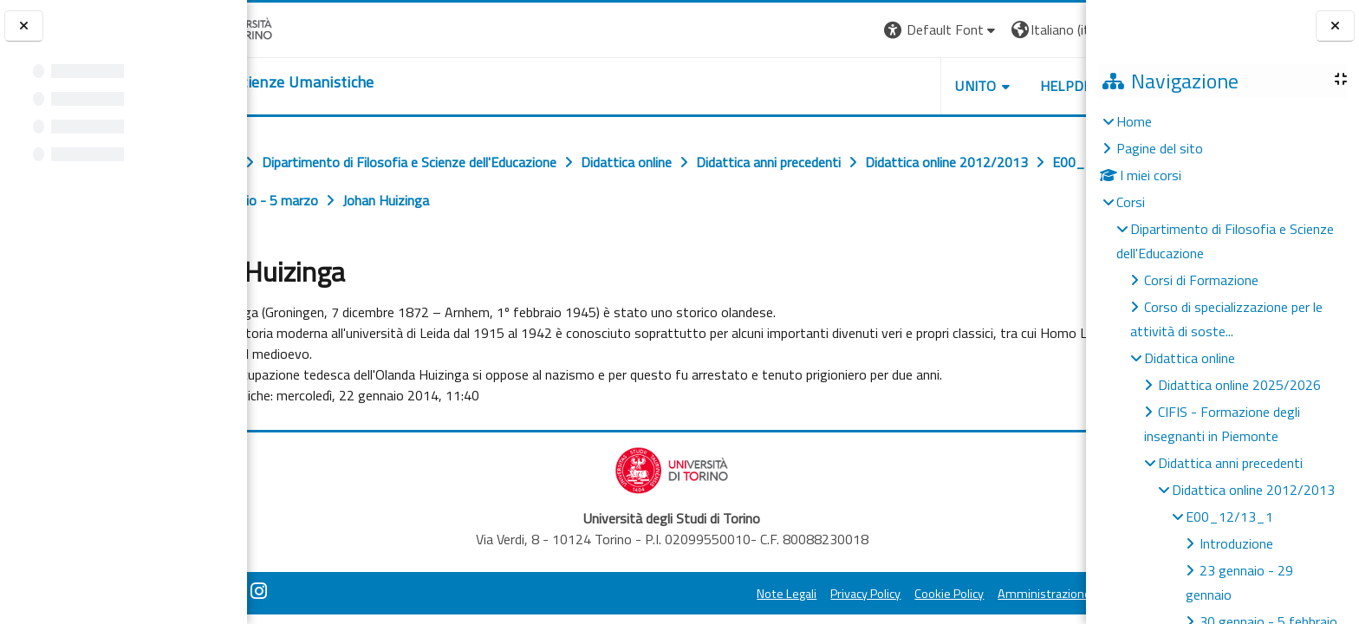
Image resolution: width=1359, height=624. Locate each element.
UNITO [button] (883, 85)
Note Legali (694, 593)
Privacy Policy (773, 593)
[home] (353, 82)
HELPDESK (981, 85)
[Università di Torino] (301, 27)
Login (1056, 29)
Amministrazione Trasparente (985, 593)
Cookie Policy (856, 593)
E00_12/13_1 (1229, 516)
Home (1134, 121)
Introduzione (1236, 543)
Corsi (1130, 202)
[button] (848, 29)
